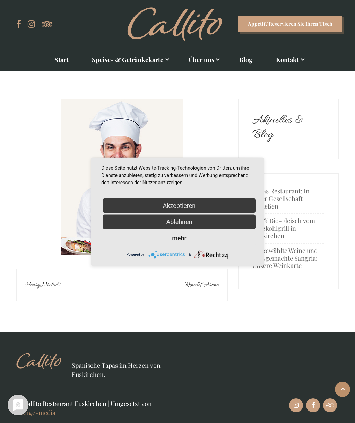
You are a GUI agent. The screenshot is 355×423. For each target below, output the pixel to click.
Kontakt (287, 60)
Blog (245, 60)
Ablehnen (179, 221)
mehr (179, 238)
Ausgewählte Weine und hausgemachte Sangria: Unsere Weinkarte (285, 258)
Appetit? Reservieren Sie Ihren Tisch (290, 23)
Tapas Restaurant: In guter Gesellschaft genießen (281, 198)
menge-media (35, 412)
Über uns (201, 60)
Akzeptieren (179, 205)
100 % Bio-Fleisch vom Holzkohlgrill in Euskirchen (283, 228)
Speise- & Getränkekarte (127, 60)
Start (61, 60)
